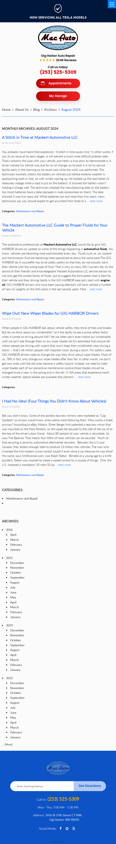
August (14, 582)
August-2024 (71, 109)
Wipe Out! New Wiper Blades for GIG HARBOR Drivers (50, 313)
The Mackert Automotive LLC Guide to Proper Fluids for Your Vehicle (54, 227)
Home (6, 109)
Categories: (12, 489)
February (16, 545)
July (12, 587)
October (15, 572)
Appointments (59, 83)
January (15, 549)
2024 (9, 625)
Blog (36, 109)
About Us (22, 109)
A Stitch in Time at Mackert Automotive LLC (40, 137)
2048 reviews (66, 60)
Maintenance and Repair (30, 211)
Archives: (10, 521)
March (14, 540)
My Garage (58, 96)
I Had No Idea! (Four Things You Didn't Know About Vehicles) (54, 401)
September (17, 577)
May (13, 597)
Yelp (74, 828)
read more (96, 201)
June (13, 592)
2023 (9, 678)
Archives (50, 109)
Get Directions (90, 786)
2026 (9, 530)
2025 (9, 558)
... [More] (7, 744)
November (17, 568)
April (13, 535)
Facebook (60, 828)
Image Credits (58, 841)
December (17, 563)
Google (67, 828)
